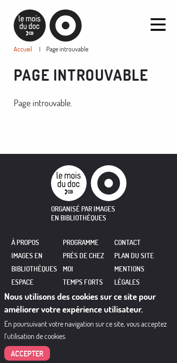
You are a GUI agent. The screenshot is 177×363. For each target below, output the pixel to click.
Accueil (23, 48)
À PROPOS (25, 242)
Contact (127, 242)
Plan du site (134, 255)
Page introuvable (67, 48)
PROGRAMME (81, 242)
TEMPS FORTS (83, 282)
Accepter (27, 353)
